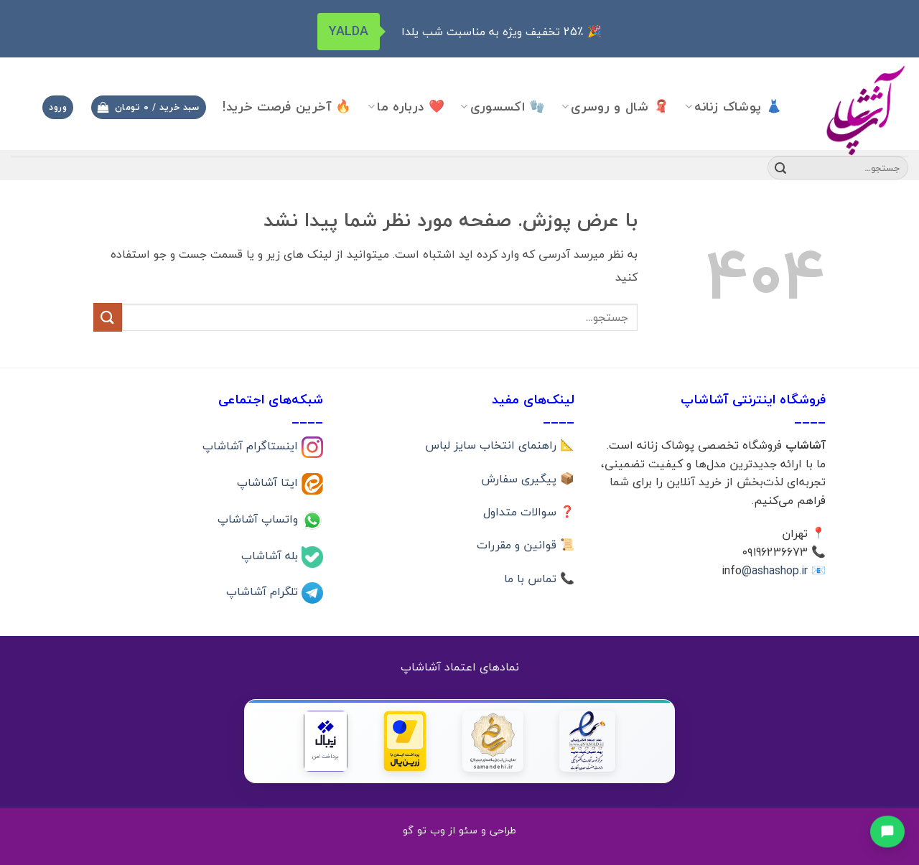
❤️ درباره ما (406, 106)
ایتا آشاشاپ (269, 482)
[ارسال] (780, 168)
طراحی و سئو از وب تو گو (459, 830)
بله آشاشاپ (271, 555)
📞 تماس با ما (539, 579)
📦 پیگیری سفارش (527, 479)
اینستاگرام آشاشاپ (252, 446)
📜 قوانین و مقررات (525, 545)
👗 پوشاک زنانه (733, 106)
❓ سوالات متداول (528, 512)
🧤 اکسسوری (503, 106)
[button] (148, 107)
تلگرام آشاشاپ (264, 591)
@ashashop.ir (775, 571)
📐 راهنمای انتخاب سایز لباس (499, 445)
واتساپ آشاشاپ (260, 518)
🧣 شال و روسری (615, 106)
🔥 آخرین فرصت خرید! (287, 106)
